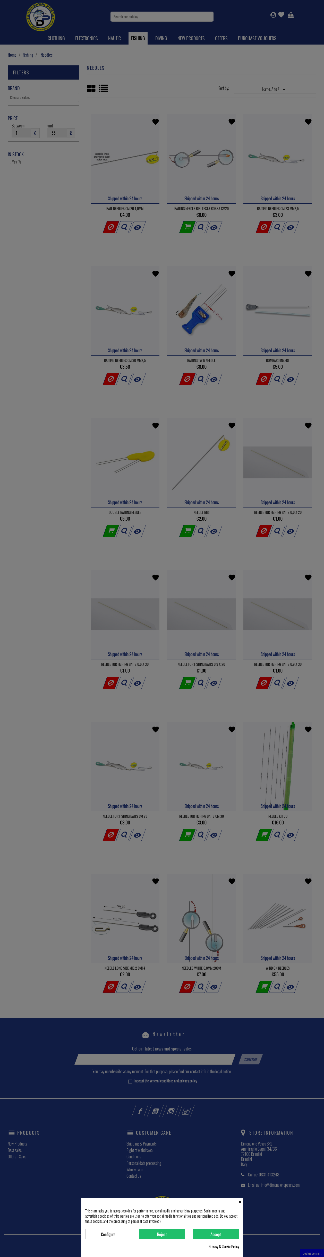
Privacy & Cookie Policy (224, 1246)
